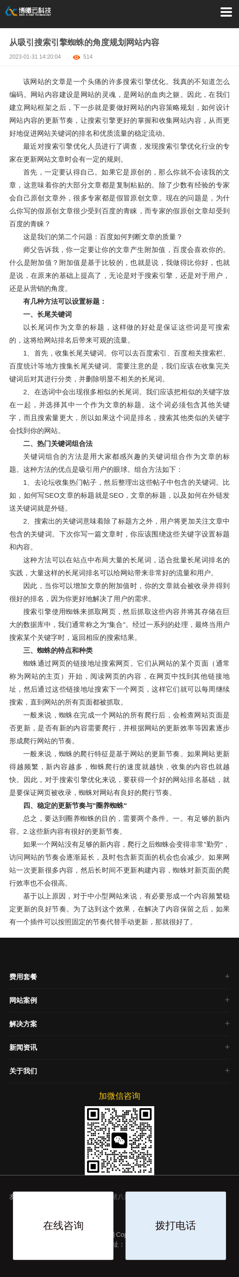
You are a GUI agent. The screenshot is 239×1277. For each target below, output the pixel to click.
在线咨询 (63, 1225)
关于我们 (23, 1071)
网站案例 (23, 1000)
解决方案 (23, 1024)
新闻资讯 (23, 1047)
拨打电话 (175, 1225)
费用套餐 (23, 977)
